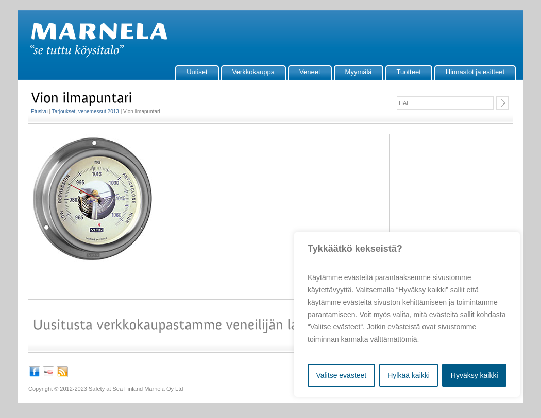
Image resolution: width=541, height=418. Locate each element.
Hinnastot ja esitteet (475, 72)
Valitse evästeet (341, 375)
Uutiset (197, 72)
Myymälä (358, 72)
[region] (407, 314)
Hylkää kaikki (408, 375)
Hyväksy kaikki (474, 375)
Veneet (309, 72)
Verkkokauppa (253, 72)
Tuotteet (409, 72)
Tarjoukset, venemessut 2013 (85, 111)
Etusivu (39, 111)
